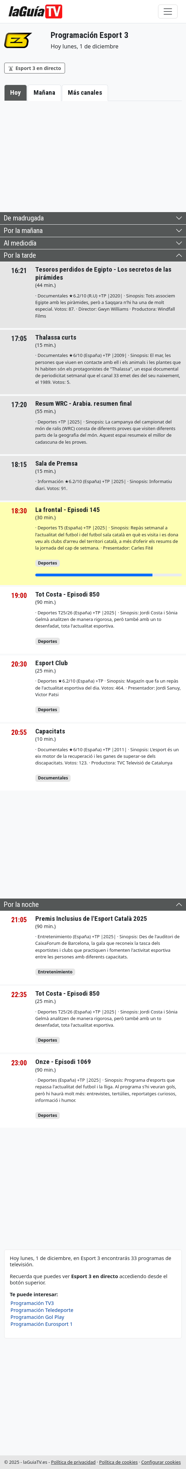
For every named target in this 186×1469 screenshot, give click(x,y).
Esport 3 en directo (34, 68)
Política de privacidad (73, 1462)
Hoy (15, 92)
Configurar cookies (161, 1462)
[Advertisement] (93, 155)
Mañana (44, 92)
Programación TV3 (32, 1303)
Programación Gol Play (37, 1317)
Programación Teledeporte (41, 1310)
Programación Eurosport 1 (41, 1324)
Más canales (85, 92)
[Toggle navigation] (168, 11)
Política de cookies (118, 1462)
